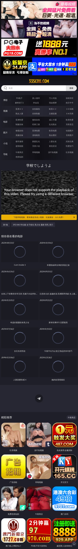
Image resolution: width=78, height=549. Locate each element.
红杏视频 (69, 152)
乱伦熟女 (53, 124)
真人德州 (36, 98)
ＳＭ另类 (69, 113)
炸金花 (36, 102)
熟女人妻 (19, 113)
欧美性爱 (69, 119)
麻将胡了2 (19, 102)
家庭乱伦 (36, 141)
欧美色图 (53, 130)
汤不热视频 (53, 152)
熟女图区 (53, 135)
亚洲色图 (36, 130)
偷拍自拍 (36, 119)
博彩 (5, 100)
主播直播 (53, 113)
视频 (5, 110)
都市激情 (19, 141)
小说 (5, 143)
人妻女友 (53, 141)
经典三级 (36, 124)
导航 (5, 154)
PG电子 (19, 98)
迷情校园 (19, 146)
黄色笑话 (53, 146)
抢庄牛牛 (69, 102)
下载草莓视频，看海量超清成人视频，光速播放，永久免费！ (44, 217)
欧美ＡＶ (53, 109)
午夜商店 (19, 152)
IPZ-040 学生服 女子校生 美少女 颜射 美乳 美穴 (33, 224)
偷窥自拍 (19, 130)
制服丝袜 (19, 124)
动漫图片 (69, 130)
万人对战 (53, 98)
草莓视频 (36, 152)
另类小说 (36, 146)
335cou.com (39, 81)
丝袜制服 (36, 113)
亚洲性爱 (19, 119)
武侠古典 (69, 141)
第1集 (5, 224)
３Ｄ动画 (69, 109)
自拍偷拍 (36, 109)
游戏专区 (69, 98)
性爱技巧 (69, 146)
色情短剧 (19, 157)
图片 (5, 132)
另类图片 (69, 135)
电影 (5, 121)
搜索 (71, 88)
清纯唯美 (36, 135)
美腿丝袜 (19, 135)
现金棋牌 (53, 102)
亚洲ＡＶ (19, 109)
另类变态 (69, 124)
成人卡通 (53, 119)
